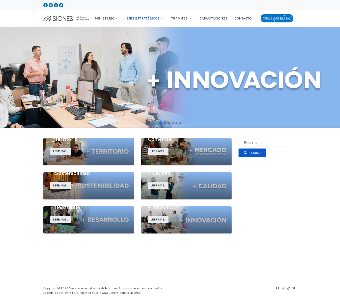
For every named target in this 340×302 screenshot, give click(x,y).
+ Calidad (159, 173)
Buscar (252, 153)
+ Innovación (163, 207)
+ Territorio (64, 139)
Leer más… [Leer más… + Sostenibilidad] (61, 185)
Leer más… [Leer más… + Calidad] (158, 185)
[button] (107, 18)
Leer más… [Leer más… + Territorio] (61, 151)
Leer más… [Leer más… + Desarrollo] (61, 219)
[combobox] (263, 142)
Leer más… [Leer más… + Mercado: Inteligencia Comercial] (158, 151)
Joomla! (48, 293)
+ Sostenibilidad (70, 173)
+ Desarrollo (65, 207)
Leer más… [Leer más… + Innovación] (158, 219)
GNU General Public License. (121, 293)
